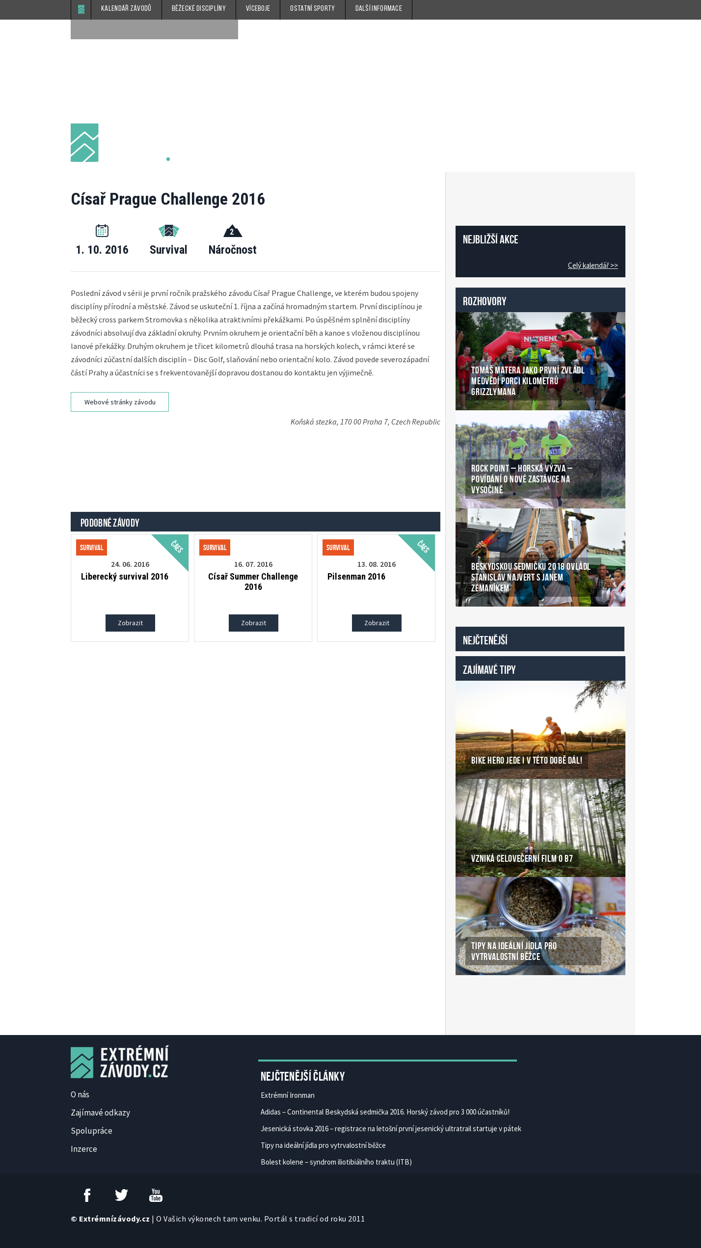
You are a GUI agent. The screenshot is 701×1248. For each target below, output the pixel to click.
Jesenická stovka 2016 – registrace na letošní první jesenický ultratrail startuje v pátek (391, 1128)
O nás (80, 1094)
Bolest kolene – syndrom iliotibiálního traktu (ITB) (336, 1162)
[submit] (228, 29)
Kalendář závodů (126, 9)
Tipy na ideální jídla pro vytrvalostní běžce (323, 1145)
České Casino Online (477, 1000)
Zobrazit (130, 622)
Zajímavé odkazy (100, 1112)
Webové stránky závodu (120, 402)
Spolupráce (91, 1130)
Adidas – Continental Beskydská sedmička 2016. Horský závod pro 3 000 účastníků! (385, 1111)
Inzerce (84, 1148)
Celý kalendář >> (593, 265)
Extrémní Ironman (288, 1095)
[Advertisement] (257, 458)
